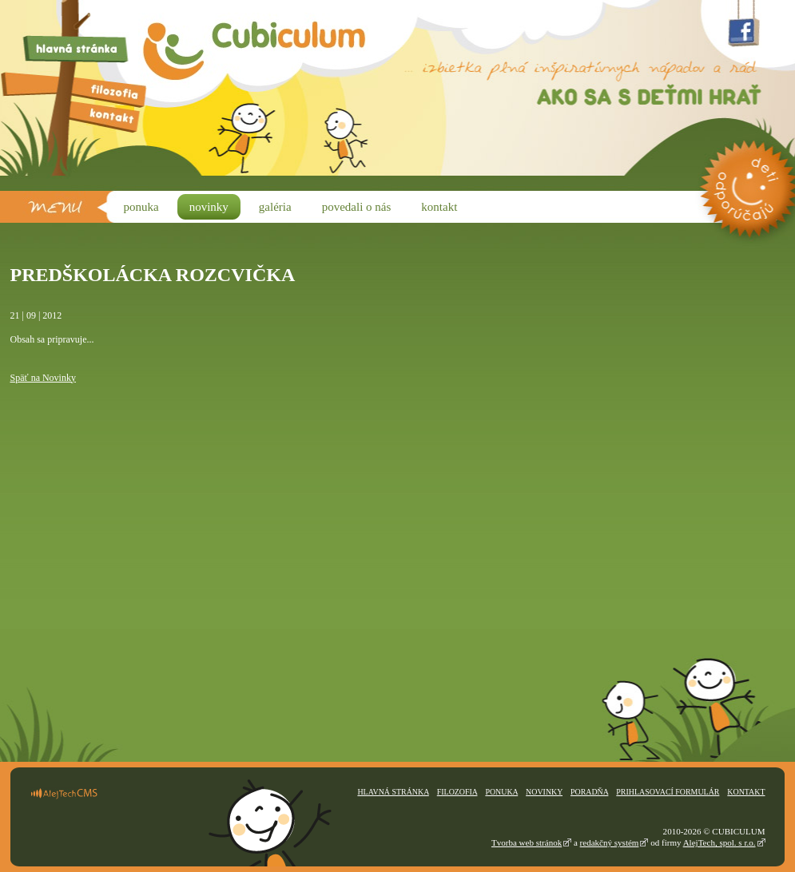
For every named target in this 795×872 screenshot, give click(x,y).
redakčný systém (609, 842)
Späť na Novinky (43, 377)
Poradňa (589, 791)
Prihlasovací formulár (667, 791)
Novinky (544, 791)
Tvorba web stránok (526, 842)
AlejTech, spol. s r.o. (719, 842)
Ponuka (501, 791)
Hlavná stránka (392, 791)
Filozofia (457, 791)
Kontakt (746, 791)
